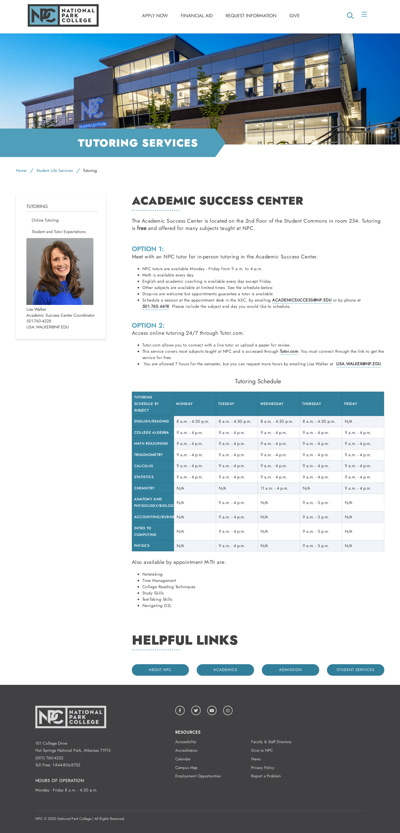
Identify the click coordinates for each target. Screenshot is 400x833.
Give (294, 15)
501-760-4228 (38, 321)
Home (21, 170)
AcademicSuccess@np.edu (301, 300)
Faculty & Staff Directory (271, 742)
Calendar (182, 759)
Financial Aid (197, 15)
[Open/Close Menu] (365, 15)
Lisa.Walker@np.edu (47, 327)
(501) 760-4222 (49, 758)
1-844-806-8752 (66, 765)
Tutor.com (289, 351)
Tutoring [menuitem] (37, 206)
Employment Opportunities (198, 776)
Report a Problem (266, 776)
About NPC (160, 669)
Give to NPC (262, 750)
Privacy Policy (262, 768)
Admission (290, 669)
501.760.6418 (155, 306)
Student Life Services (54, 170)
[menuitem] (62, 220)
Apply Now (155, 15)
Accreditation (186, 750)
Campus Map (186, 768)
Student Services (355, 669)
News (256, 759)
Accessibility (185, 742)
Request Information (251, 15)
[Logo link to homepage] (63, 25)
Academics (225, 669)
